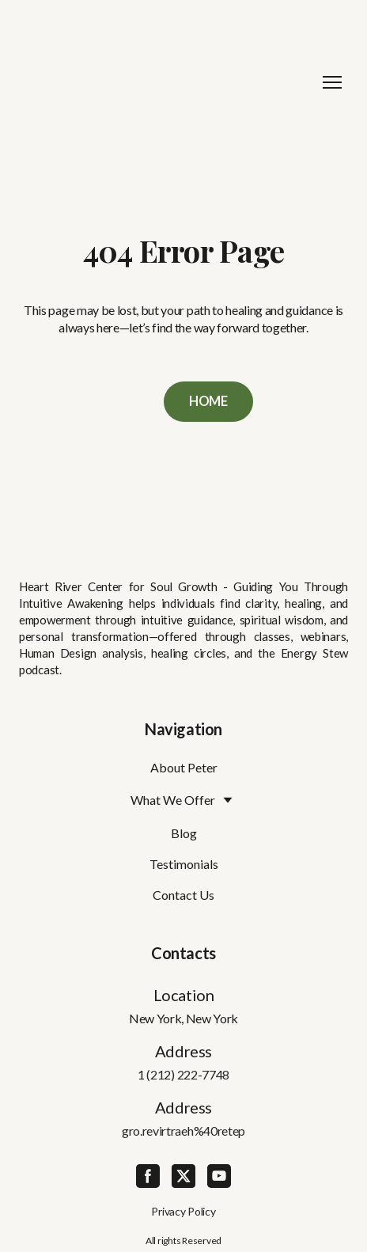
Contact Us (183, 894)
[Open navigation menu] (332, 82)
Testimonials (183, 863)
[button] (208, 402)
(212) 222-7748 (187, 1074)
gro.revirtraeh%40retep (183, 1130)
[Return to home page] (167, 82)
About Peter (184, 767)
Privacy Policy (183, 1211)
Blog (184, 832)
